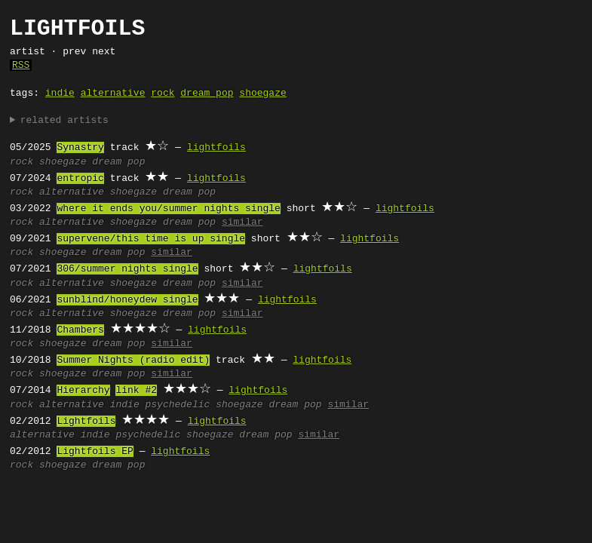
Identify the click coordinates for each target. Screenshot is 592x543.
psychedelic (177, 405)
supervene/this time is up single (151, 239)
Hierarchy (83, 390)
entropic (80, 179)
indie (60, 93)
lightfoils (216, 148)
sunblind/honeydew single (127, 300)
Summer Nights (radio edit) (133, 360)
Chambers (80, 330)
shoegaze (262, 93)
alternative (113, 93)
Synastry (80, 148)
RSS (20, 65)
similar (242, 222)
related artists (64, 120)
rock (162, 93)
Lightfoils (86, 421)
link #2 (136, 390)
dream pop (206, 93)
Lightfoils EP (95, 452)
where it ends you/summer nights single (168, 209)
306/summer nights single (127, 269)
